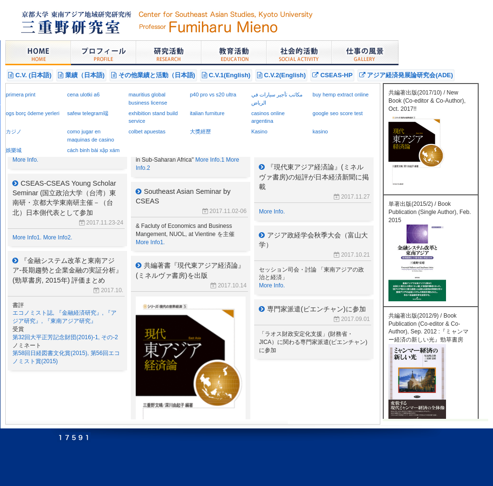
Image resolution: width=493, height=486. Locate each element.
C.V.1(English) (226, 75)
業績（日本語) (81, 75)
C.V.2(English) (281, 75)
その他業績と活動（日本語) (153, 75)
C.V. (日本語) (29, 75)
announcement (192, 251)
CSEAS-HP (332, 75)
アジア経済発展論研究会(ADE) (406, 75)
